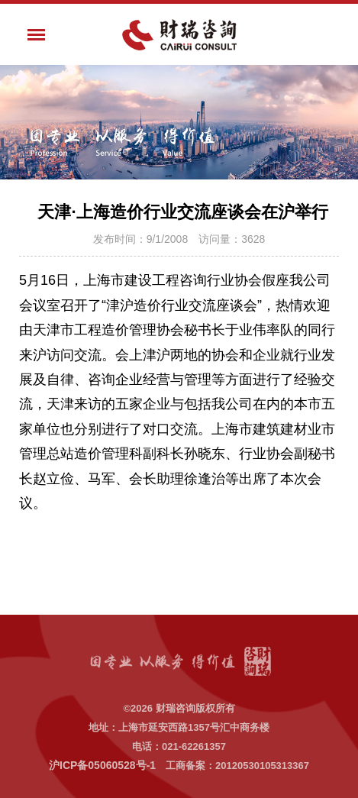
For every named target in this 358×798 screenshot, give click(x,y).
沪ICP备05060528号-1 (102, 765)
